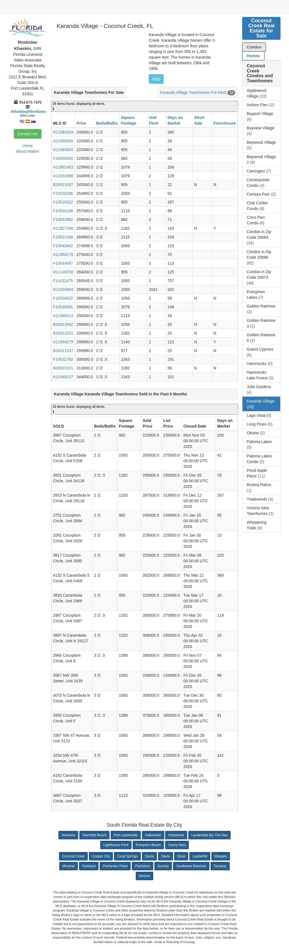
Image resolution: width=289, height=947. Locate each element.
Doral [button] (181, 856)
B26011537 (63, 350)
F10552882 (63, 219)
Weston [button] (144, 876)
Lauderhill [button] (199, 856)
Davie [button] (165, 856)
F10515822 (63, 202)
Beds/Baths (107, 123)
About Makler (27, 151)
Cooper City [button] (101, 856)
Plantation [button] (142, 866)
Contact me (27, 134)
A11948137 (63, 377)
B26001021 (63, 368)
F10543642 (63, 246)
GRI (36, 48)
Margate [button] (220, 856)
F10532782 (63, 359)
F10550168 (63, 211)
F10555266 (63, 193)
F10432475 (63, 280)
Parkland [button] (88, 866)
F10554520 (63, 298)
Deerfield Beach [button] (94, 835)
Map (156, 79)
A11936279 (63, 342)
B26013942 (63, 324)
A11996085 (63, 141)
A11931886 (63, 176)
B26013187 (63, 184)
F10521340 (63, 237)
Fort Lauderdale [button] (126, 835)
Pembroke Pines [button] (115, 866)
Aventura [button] (68, 835)
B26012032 (63, 333)
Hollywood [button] (176, 835)
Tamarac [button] (220, 866)
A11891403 (63, 167)
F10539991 (63, 307)
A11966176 (63, 254)
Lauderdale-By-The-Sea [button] (209, 835)
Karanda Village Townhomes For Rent (193, 92)
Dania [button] (149, 856)
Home (27, 145)
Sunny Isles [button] (177, 845)
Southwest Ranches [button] (191, 866)
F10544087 (63, 263)
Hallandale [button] (153, 835)
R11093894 (63, 289)
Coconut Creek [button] (73, 856)
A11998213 (63, 315)
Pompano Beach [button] (148, 845)
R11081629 (63, 132)
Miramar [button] (68, 866)
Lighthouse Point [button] (115, 845)
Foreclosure (224, 123)
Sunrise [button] (163, 866)
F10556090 (63, 158)
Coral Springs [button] (127, 856)
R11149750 (63, 272)
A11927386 (63, 228)
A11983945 (63, 149)
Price (81, 123)
